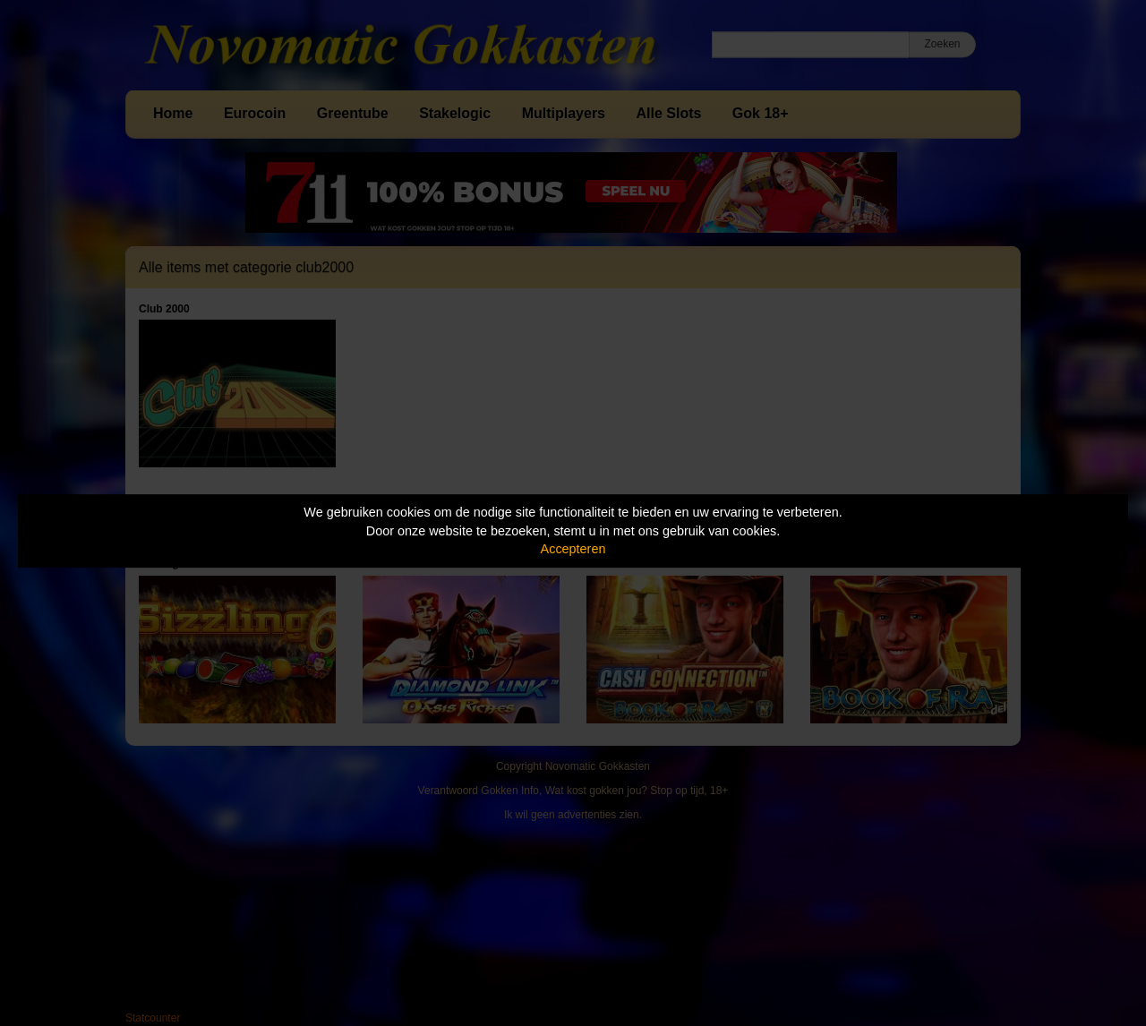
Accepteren (573, 549)
